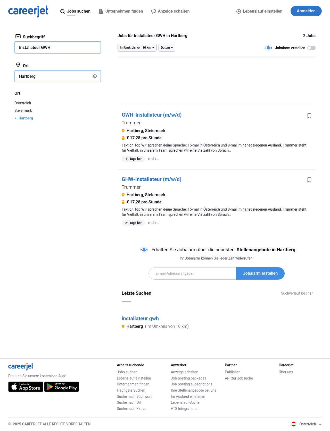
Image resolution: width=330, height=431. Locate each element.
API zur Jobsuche (239, 378)
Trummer (131, 122)
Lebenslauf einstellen (259, 11)
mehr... (153, 159)
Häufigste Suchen (131, 390)
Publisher (232, 372)
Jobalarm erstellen (260, 273)
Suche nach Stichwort (134, 396)
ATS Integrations (184, 409)
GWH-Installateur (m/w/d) (152, 115)
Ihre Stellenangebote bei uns (193, 390)
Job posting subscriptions (191, 384)
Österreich (22, 103)
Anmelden (306, 10)
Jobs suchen (127, 372)
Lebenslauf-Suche (185, 402)
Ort (22, 65)
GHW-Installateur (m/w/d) (152, 179)
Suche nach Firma (131, 409)
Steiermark (23, 110)
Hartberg (26, 118)
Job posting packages (188, 378)
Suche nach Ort (129, 402)
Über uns (286, 372)
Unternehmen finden (133, 384)
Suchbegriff (30, 36)
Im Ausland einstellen (188, 396)
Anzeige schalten (184, 372)
